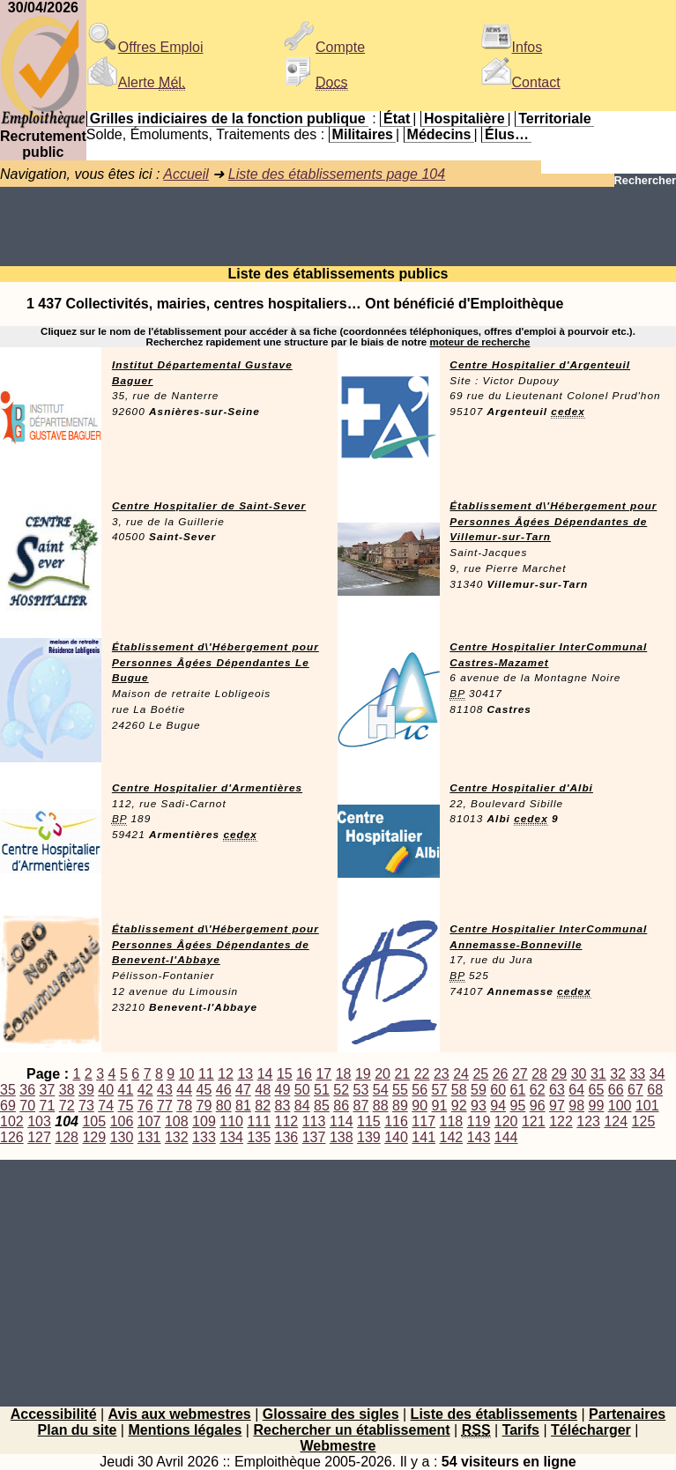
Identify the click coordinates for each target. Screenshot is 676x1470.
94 (498, 1105)
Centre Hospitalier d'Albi (521, 788)
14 (265, 1073)
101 (647, 1105)
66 (616, 1089)
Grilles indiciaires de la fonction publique (228, 118)
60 (498, 1089)
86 (341, 1105)
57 (440, 1089)
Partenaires (627, 1414)
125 (644, 1121)
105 (94, 1121)
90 (419, 1105)
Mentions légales (184, 1429)
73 (86, 1105)
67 (635, 1089)
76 (145, 1105)
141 (423, 1137)
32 (618, 1073)
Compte (324, 47)
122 (561, 1121)
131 (149, 1137)
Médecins (439, 134)
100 (620, 1105)
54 (381, 1089)
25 (480, 1073)
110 (231, 1121)
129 (94, 1137)
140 (396, 1137)
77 (165, 1105)
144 (506, 1137)
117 (423, 1121)
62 (538, 1089)
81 (243, 1105)
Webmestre (338, 1445)
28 (539, 1073)
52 (341, 1089)
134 (231, 1137)
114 (341, 1121)
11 (206, 1073)
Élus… (507, 134)
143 (479, 1137)
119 (479, 1121)
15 (285, 1073)
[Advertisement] (338, 226)
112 (287, 1121)
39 (86, 1089)
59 (479, 1089)
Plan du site (77, 1429)
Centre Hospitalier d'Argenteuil (539, 365)
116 (396, 1121)
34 (657, 1073)
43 (165, 1089)
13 (245, 1073)
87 (361, 1105)
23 (441, 1073)
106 (122, 1121)
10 (187, 1073)
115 (369, 1121)
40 (106, 1089)
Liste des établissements (494, 1414)
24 (461, 1073)
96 (538, 1105)
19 (363, 1073)
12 (226, 1073)
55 (400, 1089)
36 (27, 1089)
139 (369, 1137)
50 (302, 1089)
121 (534, 1121)
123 (588, 1121)
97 (557, 1105)
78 (184, 1105)
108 (177, 1121)
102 (12, 1121)
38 (67, 1089)
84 (302, 1105)
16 (304, 1073)
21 (402, 1073)
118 (452, 1121)
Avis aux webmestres (179, 1414)
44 (184, 1089)
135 (259, 1137)
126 (12, 1137)
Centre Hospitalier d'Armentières (207, 788)
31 (598, 1073)
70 (27, 1105)
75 (126, 1105)
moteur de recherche (479, 342)
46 (224, 1089)
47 (243, 1089)
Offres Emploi (145, 47)
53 (361, 1089)
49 (283, 1089)
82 (263, 1105)
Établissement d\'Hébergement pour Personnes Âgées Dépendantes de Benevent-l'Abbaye (215, 945)
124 (616, 1121)
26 (501, 1073)
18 (344, 1073)
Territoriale (554, 118)
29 (559, 1073)
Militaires (362, 134)
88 (381, 1105)
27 (520, 1073)
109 (204, 1121)
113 (314, 1121)
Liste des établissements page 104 (336, 174)
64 (576, 1089)
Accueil (186, 174)
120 (506, 1121)
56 (419, 1089)
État (396, 118)
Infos (511, 47)
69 (8, 1105)
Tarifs (520, 1429)
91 (440, 1105)
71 (48, 1105)
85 (322, 1105)
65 (597, 1089)
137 (314, 1137)
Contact (520, 82)
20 (382, 1073)
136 (287, 1137)
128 (66, 1137)
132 (177, 1137)
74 (106, 1105)
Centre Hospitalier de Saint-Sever (209, 506)
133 (204, 1137)
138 (341, 1137)
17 (323, 1073)
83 (283, 1105)
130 (122, 1137)
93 (479, 1105)
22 (422, 1073)
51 (322, 1089)
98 (576, 1105)
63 (557, 1089)
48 (263, 1089)
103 (39, 1121)
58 (459, 1089)
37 (48, 1089)
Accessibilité (54, 1414)
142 (452, 1137)
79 (204, 1105)
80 (224, 1105)
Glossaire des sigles (331, 1414)
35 (8, 1089)
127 (39, 1137)
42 (145, 1089)
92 (459, 1105)
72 (67, 1105)
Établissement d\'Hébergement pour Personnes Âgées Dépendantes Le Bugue (215, 663)
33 (637, 1073)
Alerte (135, 82)
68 (655, 1089)
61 (518, 1089)
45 (204, 1089)
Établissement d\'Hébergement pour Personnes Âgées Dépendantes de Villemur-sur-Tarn (553, 522)
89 (400, 1105)
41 (126, 1089)
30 (579, 1073)
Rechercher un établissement (351, 1429)
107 (149, 1121)
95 (518, 1105)
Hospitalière (464, 118)
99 (597, 1105)
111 (259, 1121)
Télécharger (591, 1429)
